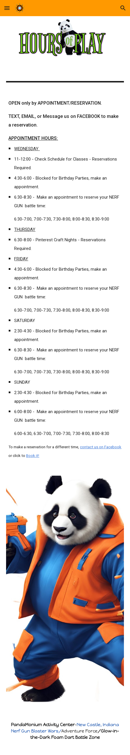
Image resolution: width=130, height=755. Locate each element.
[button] (7, 8)
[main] (65, 279)
